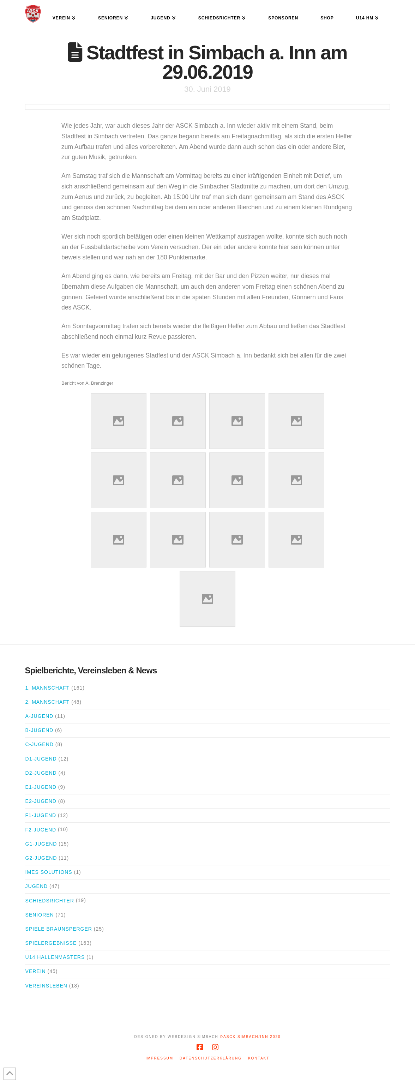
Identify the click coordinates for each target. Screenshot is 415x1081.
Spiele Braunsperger (58, 929)
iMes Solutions (48, 872)
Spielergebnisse (51, 943)
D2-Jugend (41, 773)
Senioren (39, 915)
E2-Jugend (40, 801)
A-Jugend (39, 716)
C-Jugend (39, 744)
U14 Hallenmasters (55, 957)
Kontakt (258, 1058)
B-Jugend (39, 730)
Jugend (36, 886)
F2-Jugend (40, 830)
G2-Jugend (41, 858)
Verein (35, 971)
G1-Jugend (41, 844)
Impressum (160, 1058)
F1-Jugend (40, 815)
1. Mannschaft (47, 688)
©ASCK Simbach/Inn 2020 (250, 1037)
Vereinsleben (46, 986)
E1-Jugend (40, 787)
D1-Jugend (41, 759)
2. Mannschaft (47, 702)
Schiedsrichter (49, 900)
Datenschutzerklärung (211, 1058)
